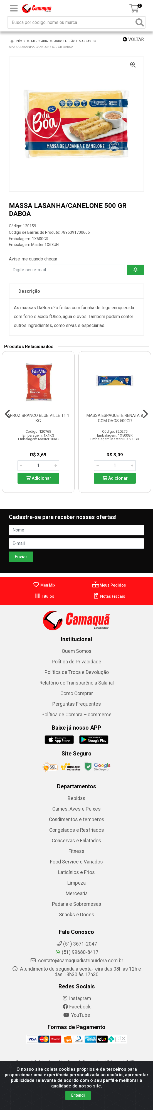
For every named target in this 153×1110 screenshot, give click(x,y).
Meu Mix (44, 585)
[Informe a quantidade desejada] (38, 465)
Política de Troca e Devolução (77, 672)
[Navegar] (7, 414)
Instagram (76, 998)
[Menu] (14, 8)
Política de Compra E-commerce (76, 714)
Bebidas (76, 798)
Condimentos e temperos (76, 819)
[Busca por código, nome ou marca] (71, 22)
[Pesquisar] (139, 22)
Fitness (76, 851)
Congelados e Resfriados (76, 830)
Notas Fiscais (109, 596)
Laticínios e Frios (76, 872)
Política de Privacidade (76, 661)
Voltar (133, 39)
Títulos (44, 596)
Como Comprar (76, 693)
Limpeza (76, 883)
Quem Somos (77, 651)
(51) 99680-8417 (76, 952)
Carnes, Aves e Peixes (76, 809)
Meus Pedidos (109, 585)
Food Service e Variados (76, 862)
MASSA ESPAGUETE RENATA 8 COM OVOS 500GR (115, 418)
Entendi (78, 1095)
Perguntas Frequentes (76, 704)
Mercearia (77, 893)
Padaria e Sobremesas (76, 904)
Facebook (76, 1007)
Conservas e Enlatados (76, 840)
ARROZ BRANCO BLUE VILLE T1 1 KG (38, 418)
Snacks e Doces (76, 914)
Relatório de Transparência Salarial (77, 683)
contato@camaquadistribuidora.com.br (76, 960)
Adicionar (38, 478)
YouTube (76, 1015)
